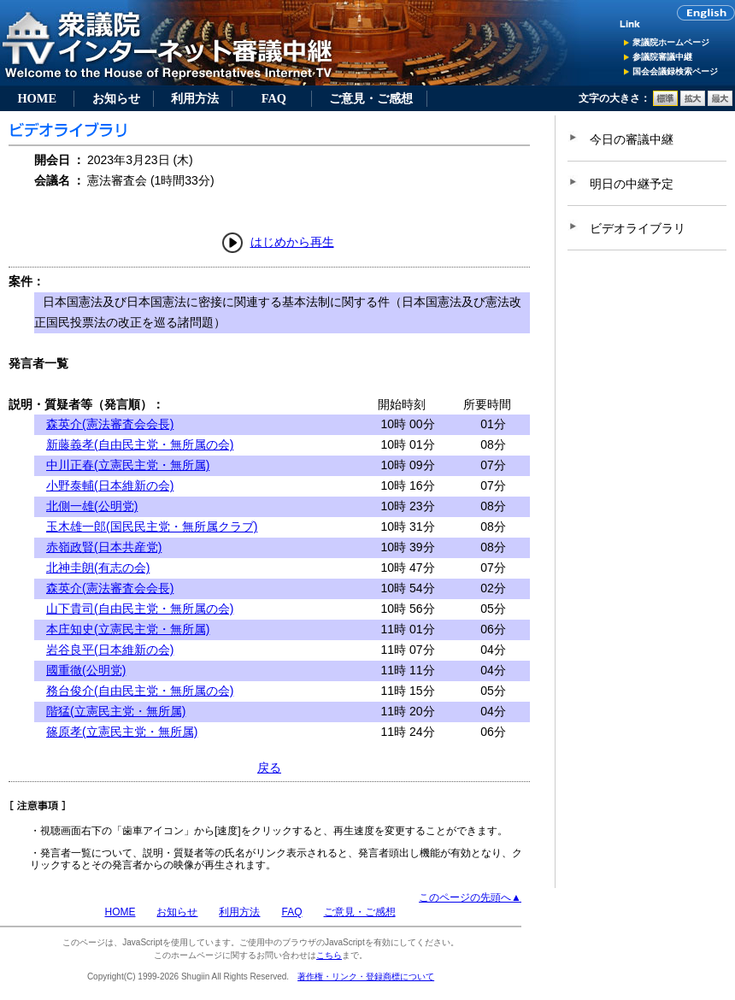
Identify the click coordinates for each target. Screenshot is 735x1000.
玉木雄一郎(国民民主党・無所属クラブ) (151, 526)
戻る (269, 767)
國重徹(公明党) (86, 670)
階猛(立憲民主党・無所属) (115, 711)
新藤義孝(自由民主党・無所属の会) (139, 444)
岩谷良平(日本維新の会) (109, 649)
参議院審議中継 (662, 57)
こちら (329, 955)
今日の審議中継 (631, 139)
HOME (36, 98)
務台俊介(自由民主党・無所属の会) (139, 690)
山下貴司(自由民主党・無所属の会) (139, 608)
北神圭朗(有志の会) (98, 567)
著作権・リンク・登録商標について (365, 976)
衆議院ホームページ (670, 42)
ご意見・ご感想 (371, 98)
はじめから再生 (292, 242)
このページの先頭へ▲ (470, 897)
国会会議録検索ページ (675, 71)
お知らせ (116, 98)
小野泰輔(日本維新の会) (109, 485)
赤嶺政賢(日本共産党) (104, 547)
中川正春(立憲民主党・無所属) (127, 465)
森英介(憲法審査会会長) (109, 424)
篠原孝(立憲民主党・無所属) (121, 731)
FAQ (274, 98)
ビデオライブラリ (637, 228)
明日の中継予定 (631, 184)
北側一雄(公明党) (92, 506)
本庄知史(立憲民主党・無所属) (127, 629)
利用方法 (195, 98)
